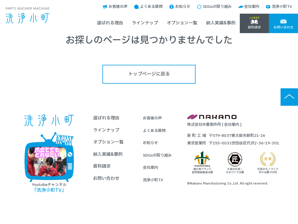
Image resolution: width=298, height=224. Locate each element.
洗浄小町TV (282, 7)
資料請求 (102, 166)
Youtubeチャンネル (49, 162)
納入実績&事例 (220, 23)
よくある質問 (151, 7)
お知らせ (182, 7)
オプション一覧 (182, 23)
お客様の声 (118, 7)
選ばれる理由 (110, 23)
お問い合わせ (106, 178)
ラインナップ (145, 23)
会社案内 (251, 7)
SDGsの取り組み (217, 7)
